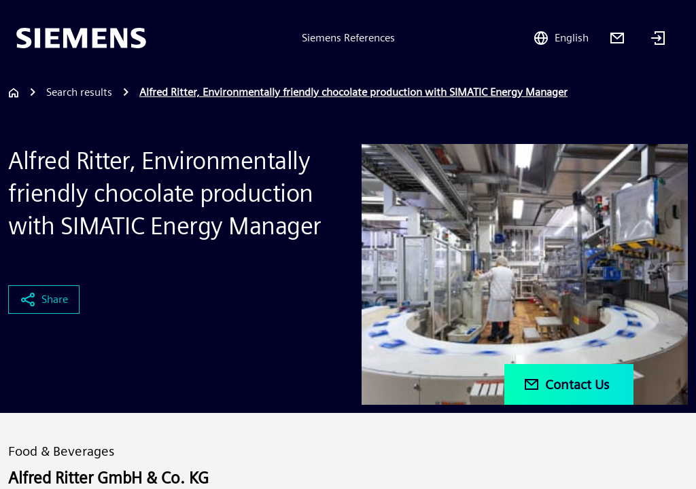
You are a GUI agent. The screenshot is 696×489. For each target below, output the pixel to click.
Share (44, 299)
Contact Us (566, 384)
